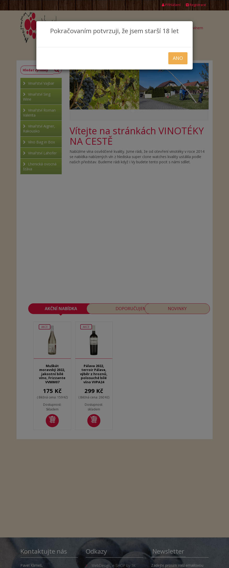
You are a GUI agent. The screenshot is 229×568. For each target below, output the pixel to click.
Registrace (196, 5)
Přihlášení (171, 5)
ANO (178, 58)
